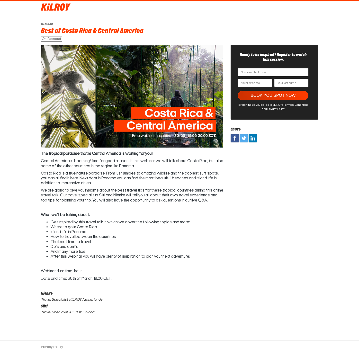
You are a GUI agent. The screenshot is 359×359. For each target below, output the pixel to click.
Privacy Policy (52, 347)
